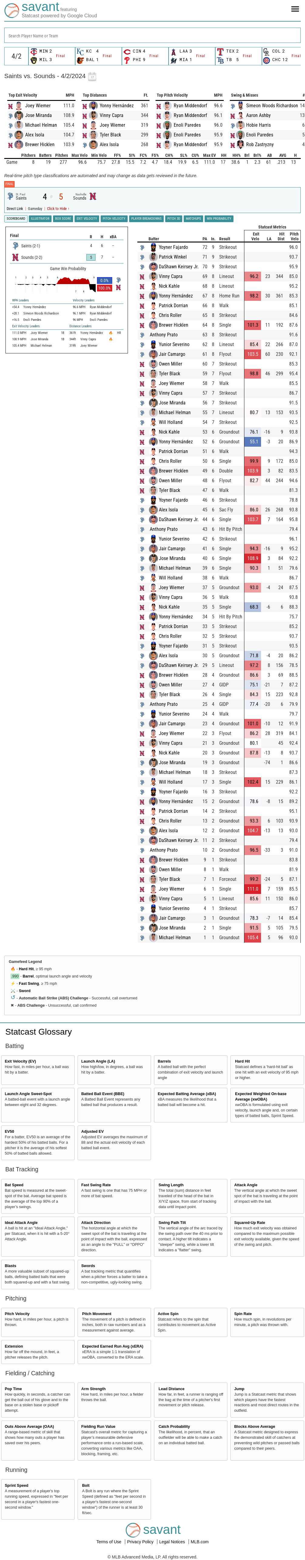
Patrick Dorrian (173, 305)
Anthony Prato (164, 335)
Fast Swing (29, 983)
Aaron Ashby (258, 115)
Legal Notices (172, 1541)
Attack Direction (96, 1223)
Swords (88, 1266)
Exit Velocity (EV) (20, 1061)
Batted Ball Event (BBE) (102, 1094)
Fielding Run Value (98, 1426)
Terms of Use (109, 1541)
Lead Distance (171, 1389)
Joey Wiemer (38, 105)
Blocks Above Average (254, 1426)
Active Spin (168, 1314)
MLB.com (200, 1541)
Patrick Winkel (173, 257)
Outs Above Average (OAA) (29, 1426)
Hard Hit (26, 969)
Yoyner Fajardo (173, 247)
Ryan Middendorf (190, 105)
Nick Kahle (169, 286)
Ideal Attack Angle (21, 1223)
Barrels (164, 1061)
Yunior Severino (174, 344)
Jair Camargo (172, 354)
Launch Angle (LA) (98, 1061)
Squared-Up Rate (249, 1223)
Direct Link (15, 208)
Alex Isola (34, 135)
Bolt (85, 1485)
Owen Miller (170, 364)
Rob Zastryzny (260, 144)
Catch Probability (174, 1426)
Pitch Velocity (17, 1314)
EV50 (9, 1131)
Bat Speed (14, 1185)
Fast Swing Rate (96, 1185)
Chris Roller (170, 315)
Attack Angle (245, 1185)
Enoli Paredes (187, 125)
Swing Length (171, 1185)
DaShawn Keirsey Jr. (179, 267)
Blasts (10, 1266)
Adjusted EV (92, 1131)
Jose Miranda (38, 115)
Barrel (28, 976)
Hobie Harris (258, 125)
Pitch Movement (97, 1314)
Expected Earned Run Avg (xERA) (112, 1346)
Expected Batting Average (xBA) (187, 1094)
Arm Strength (93, 1389)
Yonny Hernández (117, 105)
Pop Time (13, 1389)
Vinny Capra (111, 115)
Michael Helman (41, 125)
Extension (14, 1346)
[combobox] (152, 35)
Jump (239, 1389)
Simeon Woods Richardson (272, 105)
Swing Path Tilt (172, 1223)
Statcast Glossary (38, 1031)
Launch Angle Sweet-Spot (28, 1094)
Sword (24, 991)
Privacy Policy (141, 1541)
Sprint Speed (16, 1485)
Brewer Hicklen (40, 144)
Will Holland (171, 422)
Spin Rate (243, 1314)
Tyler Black (110, 135)
